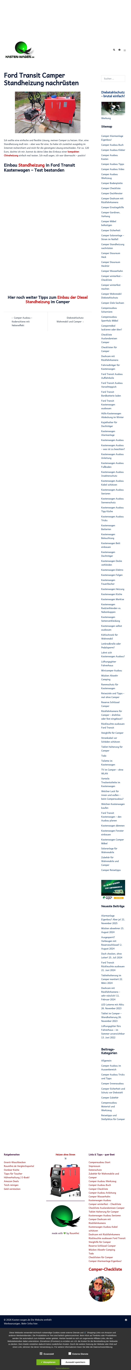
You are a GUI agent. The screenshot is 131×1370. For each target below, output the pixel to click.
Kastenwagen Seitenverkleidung (110, 619)
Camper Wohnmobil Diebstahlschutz (111, 295)
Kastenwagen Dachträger (108, 554)
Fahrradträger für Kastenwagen (110, 367)
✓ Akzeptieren (48, 1362)
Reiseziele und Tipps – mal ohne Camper (112, 695)
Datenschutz (95, 1170)
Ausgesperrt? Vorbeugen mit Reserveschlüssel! (110, 941)
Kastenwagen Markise (112, 599)
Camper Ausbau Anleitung (102, 1192)
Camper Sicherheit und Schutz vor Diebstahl (113, 1090)
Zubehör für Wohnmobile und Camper (110, 861)
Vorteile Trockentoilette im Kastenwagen (110, 782)
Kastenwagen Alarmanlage (108, 433)
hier (35, 1323)
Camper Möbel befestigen (108, 223)
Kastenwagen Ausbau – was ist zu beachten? (113, 447)
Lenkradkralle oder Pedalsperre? (111, 645)
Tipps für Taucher (13, 1173)
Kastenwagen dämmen (113, 825)
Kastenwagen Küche (111, 594)
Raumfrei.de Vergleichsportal (19, 1166)
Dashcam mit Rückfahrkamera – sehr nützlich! (110, 991)
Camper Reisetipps (111, 870)
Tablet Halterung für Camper (104, 1211)
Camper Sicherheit (110, 230)
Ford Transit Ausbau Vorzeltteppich (112, 385)
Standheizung (31, 165)
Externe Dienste (78, 1353)
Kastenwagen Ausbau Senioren (105, 1215)
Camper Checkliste (111, 188)
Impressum (94, 1166)
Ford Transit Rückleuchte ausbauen (113, 964)
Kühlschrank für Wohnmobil (109, 636)
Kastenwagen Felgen (112, 575)
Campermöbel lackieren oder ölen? (111, 327)
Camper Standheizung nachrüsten (112, 246)
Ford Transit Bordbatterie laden (111, 393)
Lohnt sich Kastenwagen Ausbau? (113, 654)
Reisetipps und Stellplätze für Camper (113, 1117)
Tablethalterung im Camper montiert (111, 977)
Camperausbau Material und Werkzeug (109, 1106)
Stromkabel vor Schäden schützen (110, 739)
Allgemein (106, 1060)
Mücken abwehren (110, 928)
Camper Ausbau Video (112, 169)
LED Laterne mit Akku (112, 1004)
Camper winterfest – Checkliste (111, 278)
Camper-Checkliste (105, 1269)
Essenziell (47, 1353)
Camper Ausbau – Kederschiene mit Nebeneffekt (22, 321)
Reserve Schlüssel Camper (102, 1246)
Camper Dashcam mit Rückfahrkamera (112, 200)
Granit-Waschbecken (15, 1162)
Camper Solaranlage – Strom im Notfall (112, 237)
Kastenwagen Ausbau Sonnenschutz (112, 500)
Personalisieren (62, 1368)
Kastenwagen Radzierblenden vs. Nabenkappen (111, 608)
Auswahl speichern (75, 1362)
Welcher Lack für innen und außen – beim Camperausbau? (112, 795)
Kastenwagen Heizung (112, 589)
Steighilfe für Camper (112, 733)
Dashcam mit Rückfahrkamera (109, 358)
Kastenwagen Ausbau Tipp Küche (112, 509)
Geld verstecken (12, 1189)
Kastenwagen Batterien (108, 527)
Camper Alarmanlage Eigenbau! (105, 1261)
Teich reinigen (11, 1185)
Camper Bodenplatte (112, 183)
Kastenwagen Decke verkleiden (111, 563)
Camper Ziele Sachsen (112, 303)
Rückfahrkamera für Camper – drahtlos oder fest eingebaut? (112, 714)
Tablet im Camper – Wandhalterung (111, 1015)
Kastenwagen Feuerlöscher (108, 582)
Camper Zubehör (109, 1097)
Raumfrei (74, 1233)
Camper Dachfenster (111, 193)
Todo (103, 755)
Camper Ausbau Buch (112, 145)
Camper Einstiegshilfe (112, 207)
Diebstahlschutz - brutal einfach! (113, 94)
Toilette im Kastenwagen (108, 762)
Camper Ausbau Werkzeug (109, 176)
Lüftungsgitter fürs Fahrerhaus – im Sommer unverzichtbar (113, 1029)
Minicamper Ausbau (111, 670)
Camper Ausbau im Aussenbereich (111, 1067)
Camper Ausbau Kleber (113, 150)
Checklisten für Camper (109, 349)
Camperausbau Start (99, 1162)
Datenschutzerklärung (102, 1347)
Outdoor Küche (11, 1170)
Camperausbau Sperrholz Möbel (109, 318)
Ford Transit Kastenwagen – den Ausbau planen (111, 816)
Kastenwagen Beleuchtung (108, 536)
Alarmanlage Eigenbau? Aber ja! (111, 917)
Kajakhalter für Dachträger (109, 424)
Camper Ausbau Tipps (112, 164)
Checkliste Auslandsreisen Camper (109, 338)
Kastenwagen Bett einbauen (110, 545)
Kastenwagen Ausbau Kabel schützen (112, 482)
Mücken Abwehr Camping (109, 677)
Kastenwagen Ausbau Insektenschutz (112, 474)
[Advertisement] (65, 19)
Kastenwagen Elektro (112, 570)
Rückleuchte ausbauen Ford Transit (113, 725)
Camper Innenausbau (112, 1083)
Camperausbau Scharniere (109, 310)
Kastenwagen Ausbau (112, 440)
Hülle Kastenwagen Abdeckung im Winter (112, 415)
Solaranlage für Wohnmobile (109, 850)
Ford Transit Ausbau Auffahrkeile (112, 376)
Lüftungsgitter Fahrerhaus (108, 663)
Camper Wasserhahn (112, 271)
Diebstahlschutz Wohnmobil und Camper (70, 319)
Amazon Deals (11, 1181)
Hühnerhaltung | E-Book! (17, 1177)
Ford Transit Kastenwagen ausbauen (108, 404)
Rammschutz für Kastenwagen (109, 686)
